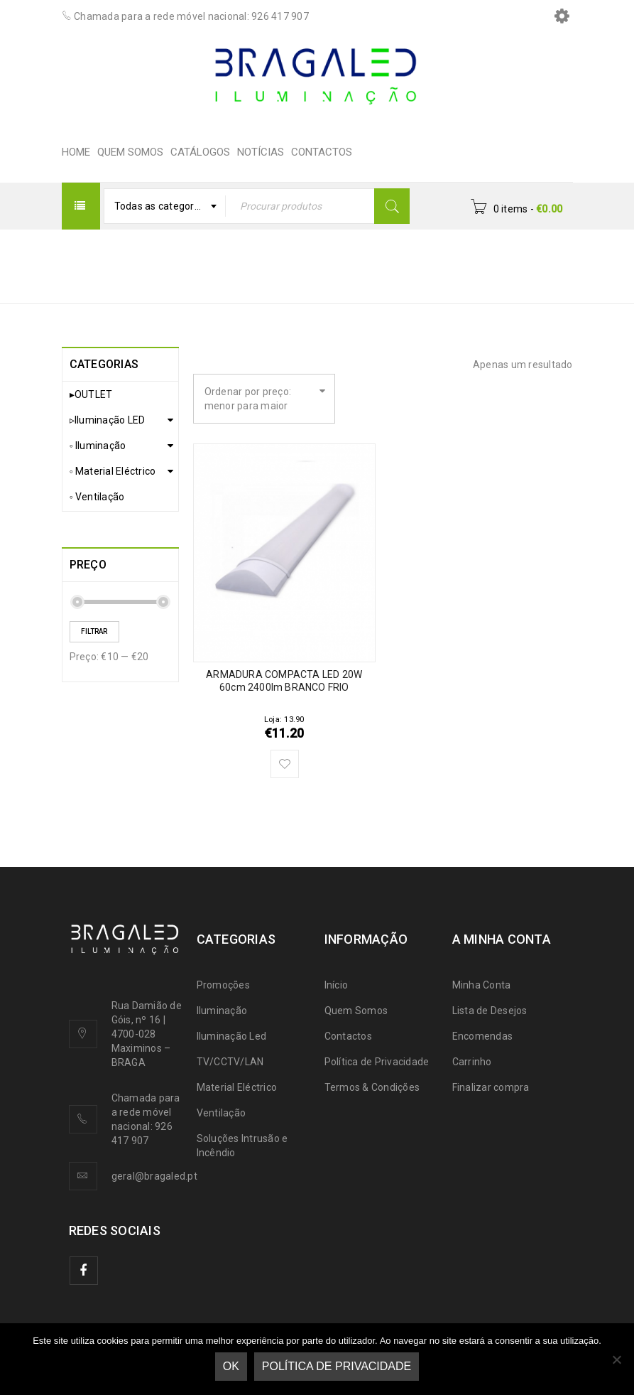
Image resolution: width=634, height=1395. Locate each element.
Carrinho (472, 1061)
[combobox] (165, 206)
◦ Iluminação (98, 445)
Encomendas (482, 1036)
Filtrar (94, 631)
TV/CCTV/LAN (230, 1061)
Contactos (348, 1036)
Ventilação (221, 1113)
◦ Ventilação (97, 496)
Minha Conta (481, 985)
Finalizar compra (491, 1087)
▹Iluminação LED (108, 420)
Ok (231, 1366)
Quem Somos (356, 1010)
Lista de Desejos (490, 1010)
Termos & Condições (372, 1087)
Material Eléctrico (237, 1087)
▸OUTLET (91, 394)
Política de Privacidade (377, 1061)
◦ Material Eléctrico (113, 471)
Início (348, 256)
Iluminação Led (232, 1036)
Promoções (223, 985)
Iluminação (222, 1010)
